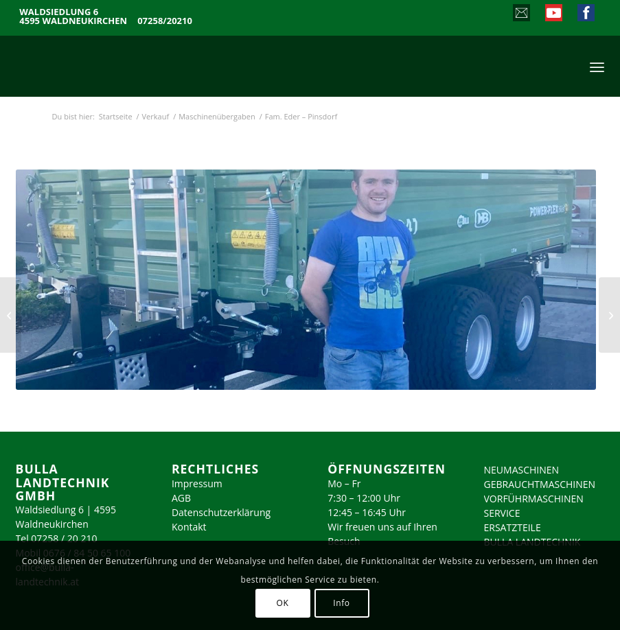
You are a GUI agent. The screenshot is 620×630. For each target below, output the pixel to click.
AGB (181, 497)
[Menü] (597, 65)
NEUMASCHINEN (522, 469)
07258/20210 (164, 20)
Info (341, 603)
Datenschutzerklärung (221, 512)
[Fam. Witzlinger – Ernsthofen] (10, 315)
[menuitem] (597, 65)
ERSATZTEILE (512, 527)
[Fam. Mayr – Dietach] (609, 315)
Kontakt (189, 526)
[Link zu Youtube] (553, 14)
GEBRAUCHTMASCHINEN (540, 484)
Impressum (197, 483)
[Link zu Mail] (520, 14)
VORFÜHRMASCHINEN (534, 498)
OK (283, 603)
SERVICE (502, 513)
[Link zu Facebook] (585, 14)
